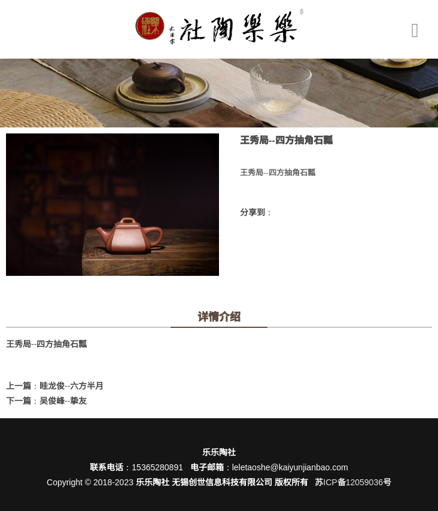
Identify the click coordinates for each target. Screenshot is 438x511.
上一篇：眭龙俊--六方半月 (55, 386)
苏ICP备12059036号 (353, 482)
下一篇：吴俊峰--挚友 (46, 401)
